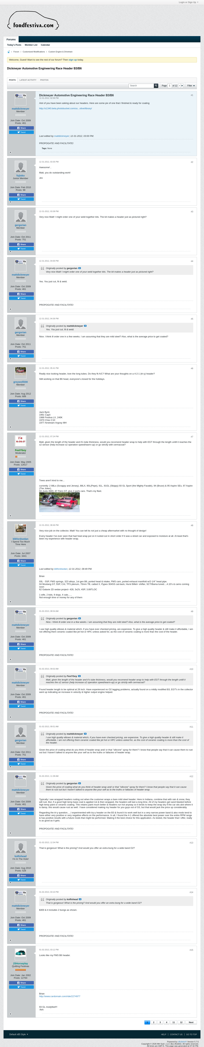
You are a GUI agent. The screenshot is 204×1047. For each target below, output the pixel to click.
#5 (192, 319)
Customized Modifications (34, 52)
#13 (191, 843)
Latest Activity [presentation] (27, 80)
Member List (31, 45)
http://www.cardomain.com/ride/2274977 (59, 996)
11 (173, 1022)
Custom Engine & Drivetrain (60, 52)
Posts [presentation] (12, 80)
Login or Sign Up (188, 2)
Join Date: (15, 120)
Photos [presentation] (44, 80)
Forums (11, 39)
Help (163, 1034)
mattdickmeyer (20, 108)
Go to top (191, 1034)
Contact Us (176, 1034)
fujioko (20, 175)
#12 (191, 776)
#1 (192, 95)
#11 (191, 727)
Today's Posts (14, 45)
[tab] (12, 80)
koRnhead (21, 856)
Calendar (45, 45)
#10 (191, 669)
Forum (16, 52)
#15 (191, 950)
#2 (192, 162)
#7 (192, 437)
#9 (192, 611)
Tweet (21, 132)
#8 (192, 525)
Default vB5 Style (18, 1034)
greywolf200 (20, 382)
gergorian (20, 225)
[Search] (143, 86)
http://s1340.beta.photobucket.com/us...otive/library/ (65, 108)
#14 (191, 892)
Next (191, 1022)
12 (181, 1022)
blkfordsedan (20, 538)
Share (21, 128)
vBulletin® (182, 1042)
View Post (79, 268)
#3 (192, 211)
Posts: (18, 123)
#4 (192, 261)
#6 (192, 368)
